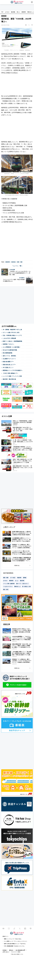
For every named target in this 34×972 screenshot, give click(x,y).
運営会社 (11, 950)
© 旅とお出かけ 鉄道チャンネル (17, 954)
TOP (2, 12)
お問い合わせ (6, 952)
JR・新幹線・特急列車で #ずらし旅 (12, 329)
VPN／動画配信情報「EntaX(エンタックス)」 (14, 946)
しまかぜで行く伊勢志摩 (9, 338)
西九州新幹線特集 (7, 353)
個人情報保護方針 (20, 950)
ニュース (4, 15)
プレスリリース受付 (15, 952)
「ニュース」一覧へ (17, 266)
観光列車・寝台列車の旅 (9, 379)
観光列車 (22, 580)
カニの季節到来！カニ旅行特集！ (12, 347)
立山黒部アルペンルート (9, 358)
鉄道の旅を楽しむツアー (9, 364)
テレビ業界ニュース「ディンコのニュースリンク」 (16, 941)
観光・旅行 (5, 589)
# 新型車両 (7, 262)
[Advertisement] (17, 242)
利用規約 (5, 950)
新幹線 (24, 577)
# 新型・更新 (19, 262)
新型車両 (24, 12)
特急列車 (19, 577)
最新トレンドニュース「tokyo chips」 (13, 939)
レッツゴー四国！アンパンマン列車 (12, 376)
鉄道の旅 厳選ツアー (8, 361)
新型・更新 (5, 577)
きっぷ (16, 580)
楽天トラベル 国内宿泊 (9, 355)
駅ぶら (18, 12)
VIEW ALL (17, 565)
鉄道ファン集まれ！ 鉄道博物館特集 (12, 341)
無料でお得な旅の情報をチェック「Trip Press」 (15, 943)
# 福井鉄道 (13, 262)
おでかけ (7, 12)
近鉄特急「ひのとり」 (9, 344)
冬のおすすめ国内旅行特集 (10, 350)
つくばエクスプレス (7, 586)
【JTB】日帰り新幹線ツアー (10, 373)
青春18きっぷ (17, 586)
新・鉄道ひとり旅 (26, 586)
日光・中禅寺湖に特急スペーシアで (12, 335)
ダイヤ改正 (12, 577)
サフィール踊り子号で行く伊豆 (11, 332)
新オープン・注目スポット (22, 583)
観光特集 (13, 12)
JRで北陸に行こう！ (8, 367)
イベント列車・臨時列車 (8, 583)
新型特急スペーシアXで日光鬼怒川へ (13, 370)
